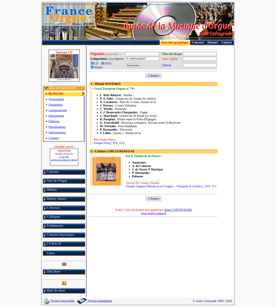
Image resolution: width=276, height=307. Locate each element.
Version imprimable (59, 300)
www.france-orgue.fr (153, 213)
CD (96, 63)
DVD (107, 63)
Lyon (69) (64, 158)
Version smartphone (94, 300)
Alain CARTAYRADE (178, 209)
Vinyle (96, 67)
